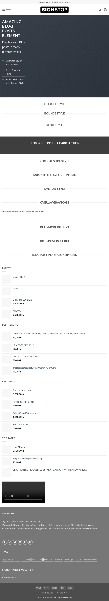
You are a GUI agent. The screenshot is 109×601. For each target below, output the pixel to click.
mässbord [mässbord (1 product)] (48, 560)
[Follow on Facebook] (4, 542)
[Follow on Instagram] (10, 542)
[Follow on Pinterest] (30, 542)
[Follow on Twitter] (15, 542)
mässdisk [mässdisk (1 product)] (58, 560)
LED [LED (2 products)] (17, 560)
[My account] (100, 10)
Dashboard (47, 593)
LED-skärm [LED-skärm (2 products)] (37, 560)
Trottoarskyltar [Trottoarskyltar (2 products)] (90, 560)
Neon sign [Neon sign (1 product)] (69, 560)
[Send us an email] (20, 542)
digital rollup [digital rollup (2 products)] (8, 560)
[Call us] (25, 542)
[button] (7, 9)
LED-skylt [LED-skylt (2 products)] (26, 560)
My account (61, 593)
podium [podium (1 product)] (78, 560)
